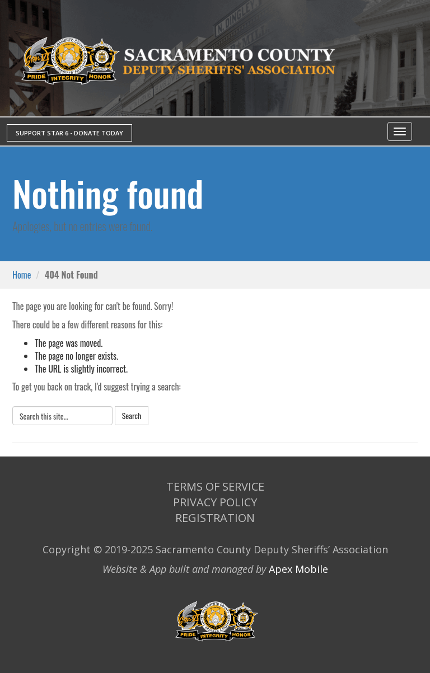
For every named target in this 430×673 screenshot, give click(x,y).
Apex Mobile (298, 569)
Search (132, 415)
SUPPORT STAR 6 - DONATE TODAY (69, 133)
